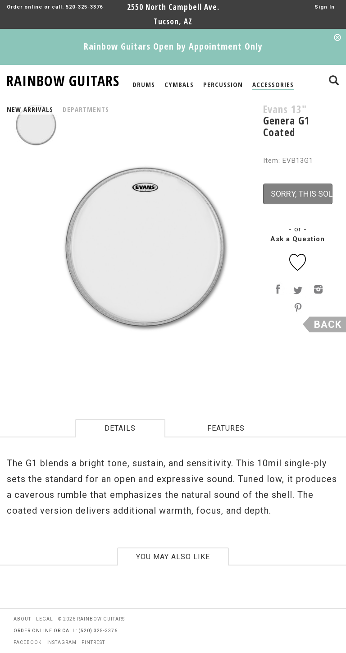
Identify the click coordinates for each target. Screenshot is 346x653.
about (22, 618)
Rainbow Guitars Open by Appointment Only (173, 46)
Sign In (324, 7)
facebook (27, 642)
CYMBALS (179, 84)
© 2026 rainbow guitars (91, 618)
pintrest (93, 642)
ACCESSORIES (273, 84)
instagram (61, 642)
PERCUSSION (223, 84)
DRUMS (143, 84)
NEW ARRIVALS (30, 109)
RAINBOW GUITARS (62, 79)
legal (44, 618)
